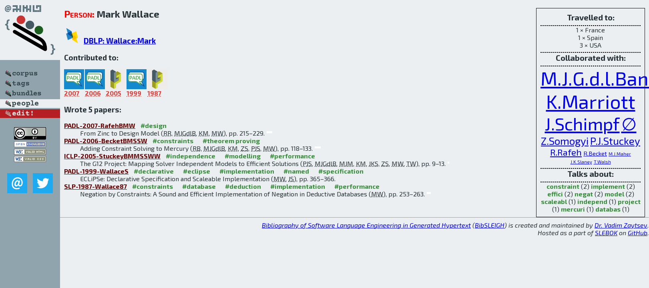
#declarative (154, 171)
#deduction (243, 186)
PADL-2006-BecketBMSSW (105, 140)
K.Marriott (590, 101)
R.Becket (595, 153)
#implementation (246, 171)
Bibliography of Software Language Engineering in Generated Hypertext (366, 225)
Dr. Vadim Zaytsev (621, 225)
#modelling (243, 156)
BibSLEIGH (489, 225)
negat (584, 194)
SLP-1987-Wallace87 (95, 186)
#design (154, 125)
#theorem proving (231, 140)
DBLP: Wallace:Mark (120, 40)
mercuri (573, 209)
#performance (292, 156)
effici (555, 194)
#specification (341, 171)
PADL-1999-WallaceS (96, 171)
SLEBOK (606, 232)
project (629, 201)
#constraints (173, 140)
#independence (190, 156)
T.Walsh (602, 161)
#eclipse (196, 171)
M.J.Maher (620, 153)
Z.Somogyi (565, 140)
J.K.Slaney (581, 161)
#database (199, 186)
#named (296, 171)
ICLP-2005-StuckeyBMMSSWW (112, 156)
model (614, 194)
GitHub (637, 232)
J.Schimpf (582, 123)
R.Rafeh (566, 152)
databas (608, 209)
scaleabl (554, 201)
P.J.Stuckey (615, 140)
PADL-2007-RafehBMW (99, 125)
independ (592, 201)
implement (608, 186)
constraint (563, 186)
